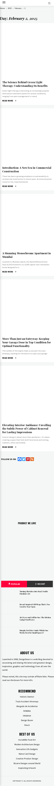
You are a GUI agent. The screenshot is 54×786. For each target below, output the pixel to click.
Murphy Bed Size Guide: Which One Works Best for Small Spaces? (34, 631)
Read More (9, 101)
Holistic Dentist (27, 696)
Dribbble (27, 711)
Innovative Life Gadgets (27, 749)
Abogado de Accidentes (27, 706)
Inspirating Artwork (27, 768)
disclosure (15, 680)
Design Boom (27, 720)
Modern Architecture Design (27, 744)
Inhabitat (27, 715)
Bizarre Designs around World (27, 763)
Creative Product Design (27, 758)
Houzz (27, 725)
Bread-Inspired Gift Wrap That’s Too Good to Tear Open (35, 605)
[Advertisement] (27, 490)
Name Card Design (27, 753)
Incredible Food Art (27, 739)
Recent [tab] (40, 584)
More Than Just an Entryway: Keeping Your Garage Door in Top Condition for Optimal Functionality (26, 342)
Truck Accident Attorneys (27, 701)
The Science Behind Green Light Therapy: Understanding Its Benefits (25, 83)
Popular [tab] (14, 584)
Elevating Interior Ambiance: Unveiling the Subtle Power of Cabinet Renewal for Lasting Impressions (26, 428)
